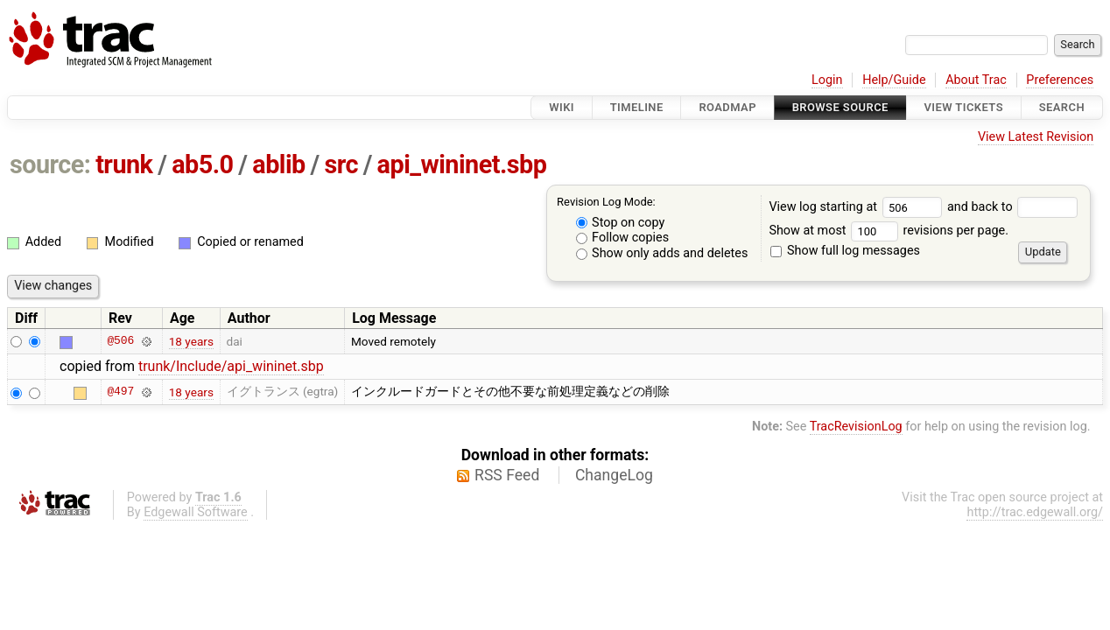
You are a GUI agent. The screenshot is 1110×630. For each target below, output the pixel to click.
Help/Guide (893, 80)
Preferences (1059, 80)
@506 (120, 341)
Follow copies (623, 237)
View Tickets (963, 107)
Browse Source (840, 107)
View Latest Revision (1035, 137)
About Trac (976, 80)
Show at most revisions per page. (888, 230)
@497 (120, 392)
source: (50, 164)
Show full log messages (845, 250)
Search (1062, 107)
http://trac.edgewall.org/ (1034, 512)
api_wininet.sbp (462, 164)
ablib (278, 164)
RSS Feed (506, 475)
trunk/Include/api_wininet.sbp (231, 366)
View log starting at (858, 207)
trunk (123, 164)
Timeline (637, 107)
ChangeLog (614, 475)
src (341, 164)
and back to (1012, 207)
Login (827, 80)
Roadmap (727, 107)
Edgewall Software (196, 512)
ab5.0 (202, 164)
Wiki (561, 107)
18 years (191, 341)
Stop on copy (620, 222)
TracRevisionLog (856, 426)
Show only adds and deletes (662, 253)
